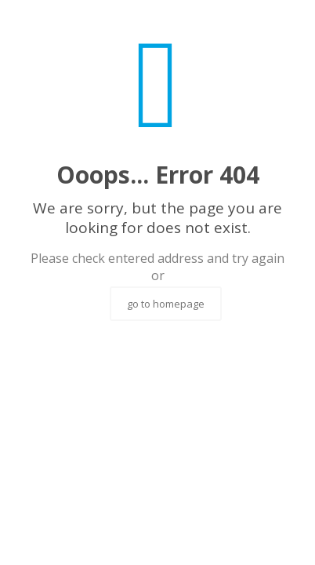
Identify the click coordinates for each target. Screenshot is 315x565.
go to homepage (166, 304)
